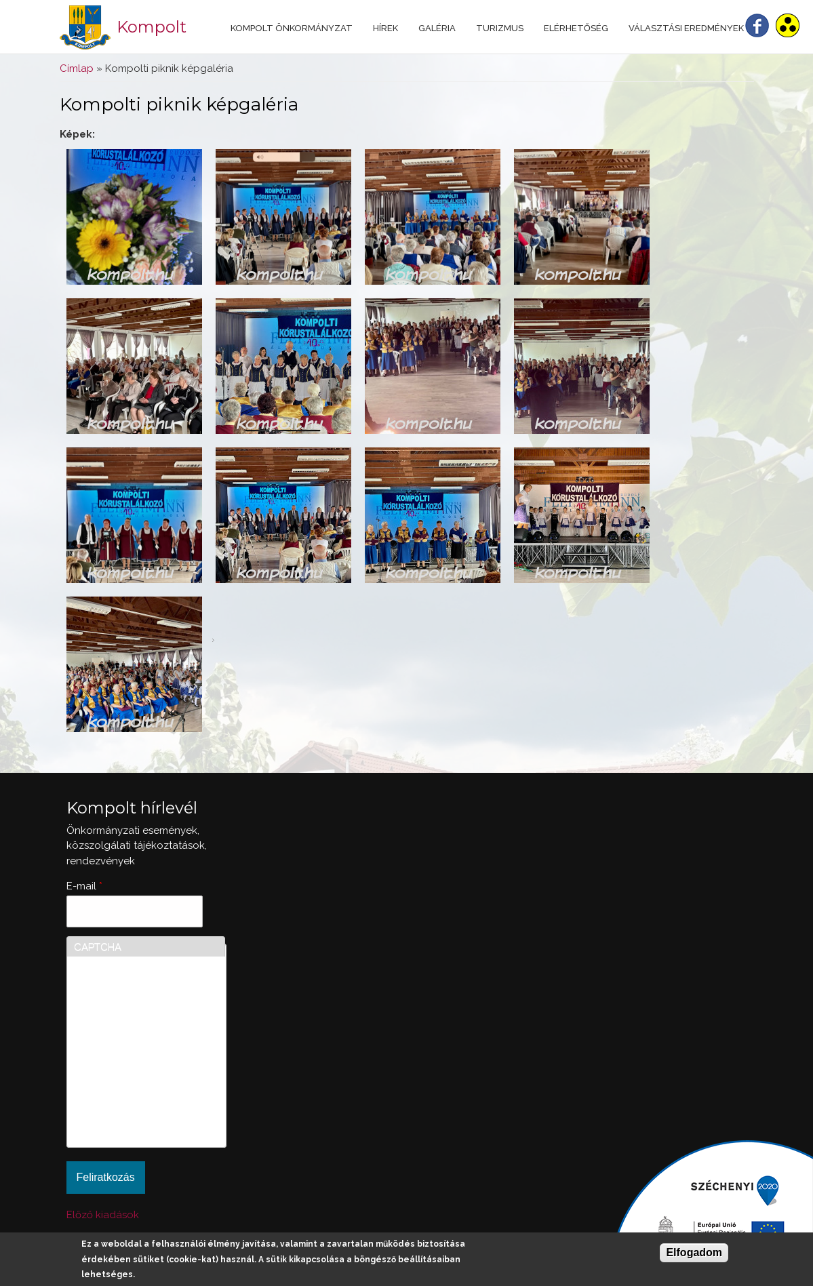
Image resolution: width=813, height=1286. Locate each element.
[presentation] (129, 1091)
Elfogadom (694, 1252)
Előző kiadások (102, 1215)
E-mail (84, 886)
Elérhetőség (576, 28)
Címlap (77, 68)
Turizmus (499, 28)
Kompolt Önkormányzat (292, 28)
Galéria (437, 28)
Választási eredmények (686, 28)
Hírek (385, 28)
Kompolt (151, 27)
